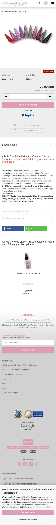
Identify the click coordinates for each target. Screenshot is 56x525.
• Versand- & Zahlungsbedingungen (15, 370)
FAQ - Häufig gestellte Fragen (21, 478)
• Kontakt (5, 384)
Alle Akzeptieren (28, 512)
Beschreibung (9, 144)
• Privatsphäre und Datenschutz (14, 374)
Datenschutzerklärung (44, 507)
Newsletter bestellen (13, 335)
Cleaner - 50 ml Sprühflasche (28, 273)
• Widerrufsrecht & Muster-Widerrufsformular (19, 365)
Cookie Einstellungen (10, 393)
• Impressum (7, 379)
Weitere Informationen (28, 519)
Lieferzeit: (6, 75)
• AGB (4, 388)
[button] (13, 228)
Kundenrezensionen (13, 218)
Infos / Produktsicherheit (15, 211)
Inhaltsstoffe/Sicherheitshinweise (23, 484)
